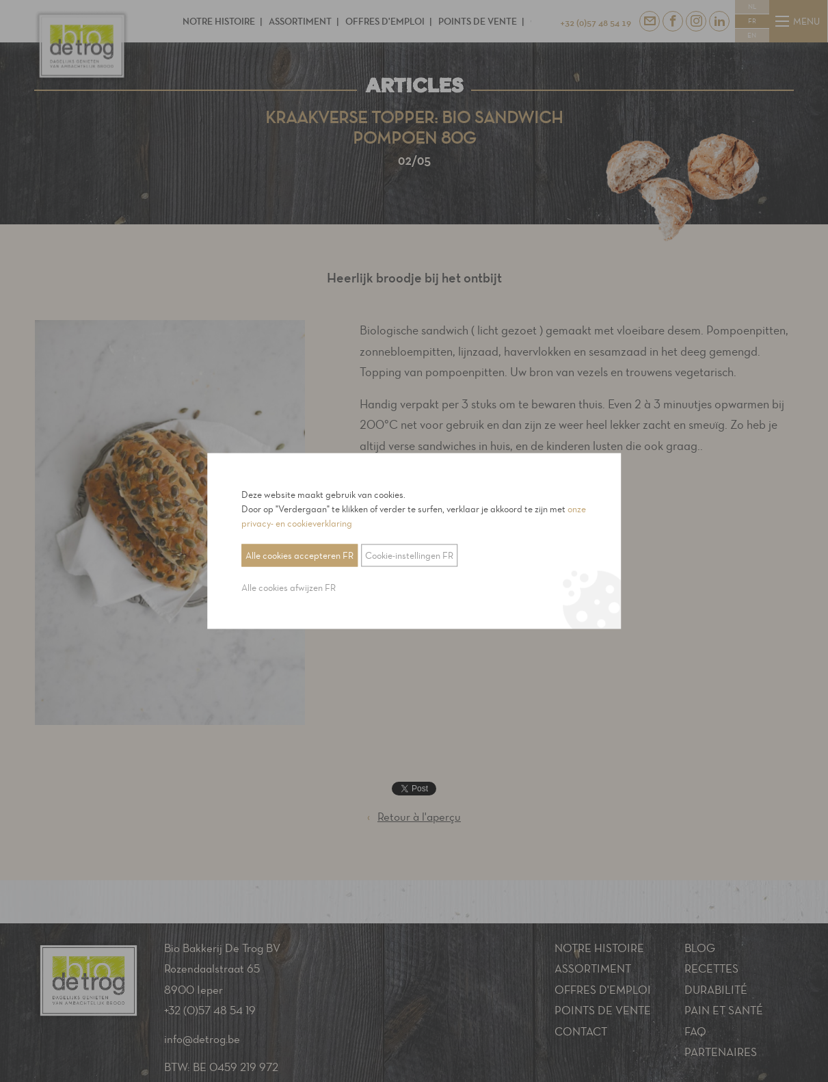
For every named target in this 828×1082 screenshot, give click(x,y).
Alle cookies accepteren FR (299, 556)
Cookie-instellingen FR (409, 556)
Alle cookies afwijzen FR (288, 588)
